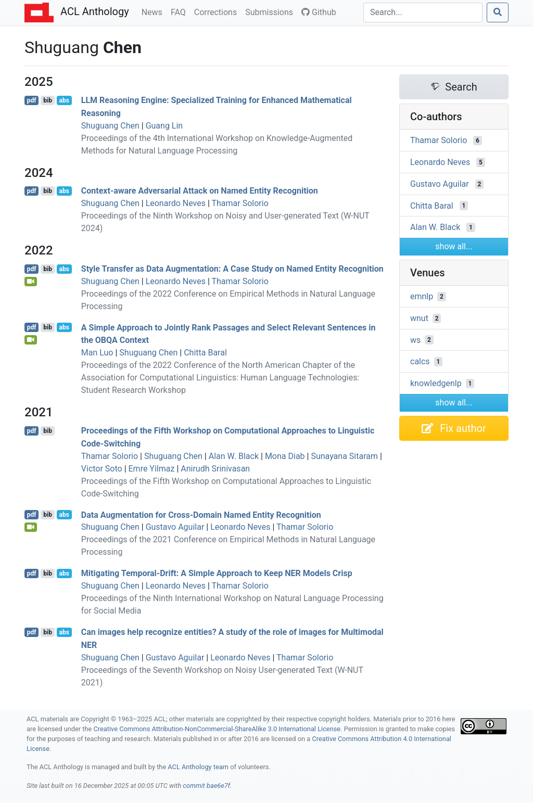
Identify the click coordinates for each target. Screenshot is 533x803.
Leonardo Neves (176, 203)
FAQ (180, 11)
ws (415, 340)
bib (47, 100)
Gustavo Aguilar (175, 527)
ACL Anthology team (198, 767)
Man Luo (97, 353)
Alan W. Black (234, 456)
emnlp (421, 296)
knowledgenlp (436, 383)
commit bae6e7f (206, 785)
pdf (31, 100)
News (154, 11)
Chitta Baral (205, 353)
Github (318, 12)
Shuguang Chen (110, 126)
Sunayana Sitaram (344, 456)
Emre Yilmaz (152, 469)
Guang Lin (164, 126)
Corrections (217, 11)
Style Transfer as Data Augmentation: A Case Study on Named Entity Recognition (232, 269)
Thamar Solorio (240, 203)
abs (64, 100)
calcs (420, 361)
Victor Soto (101, 469)
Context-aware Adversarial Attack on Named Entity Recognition (199, 191)
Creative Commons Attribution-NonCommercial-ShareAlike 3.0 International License (217, 729)
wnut (419, 318)
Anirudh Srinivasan (215, 469)
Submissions (271, 11)
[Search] (423, 12)
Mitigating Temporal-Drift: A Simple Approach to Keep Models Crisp (216, 573)
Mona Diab (285, 456)
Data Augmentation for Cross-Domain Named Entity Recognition (201, 514)
